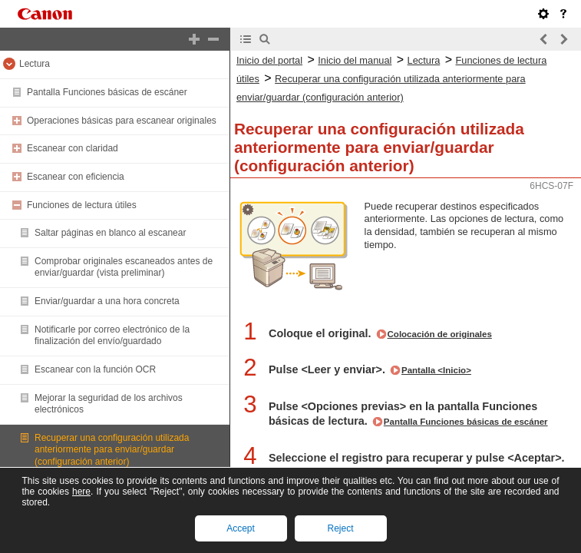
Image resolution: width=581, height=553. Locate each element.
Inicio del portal (269, 60)
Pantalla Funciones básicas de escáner (107, 92)
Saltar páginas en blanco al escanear (110, 232)
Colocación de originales (440, 334)
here (81, 491)
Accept (240, 528)
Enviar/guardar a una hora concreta (107, 301)
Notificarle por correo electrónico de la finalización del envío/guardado (112, 335)
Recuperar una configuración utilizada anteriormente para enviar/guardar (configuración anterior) (112, 449)
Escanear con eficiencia (75, 176)
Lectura (34, 63)
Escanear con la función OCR (95, 369)
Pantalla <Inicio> (436, 370)
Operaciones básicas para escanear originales (121, 120)
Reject (340, 528)
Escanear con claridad (72, 148)
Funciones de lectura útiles (82, 205)
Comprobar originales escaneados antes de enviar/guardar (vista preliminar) (124, 267)
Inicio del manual (354, 60)
